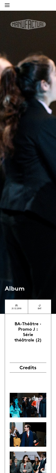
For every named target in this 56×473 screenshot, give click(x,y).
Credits (28, 367)
